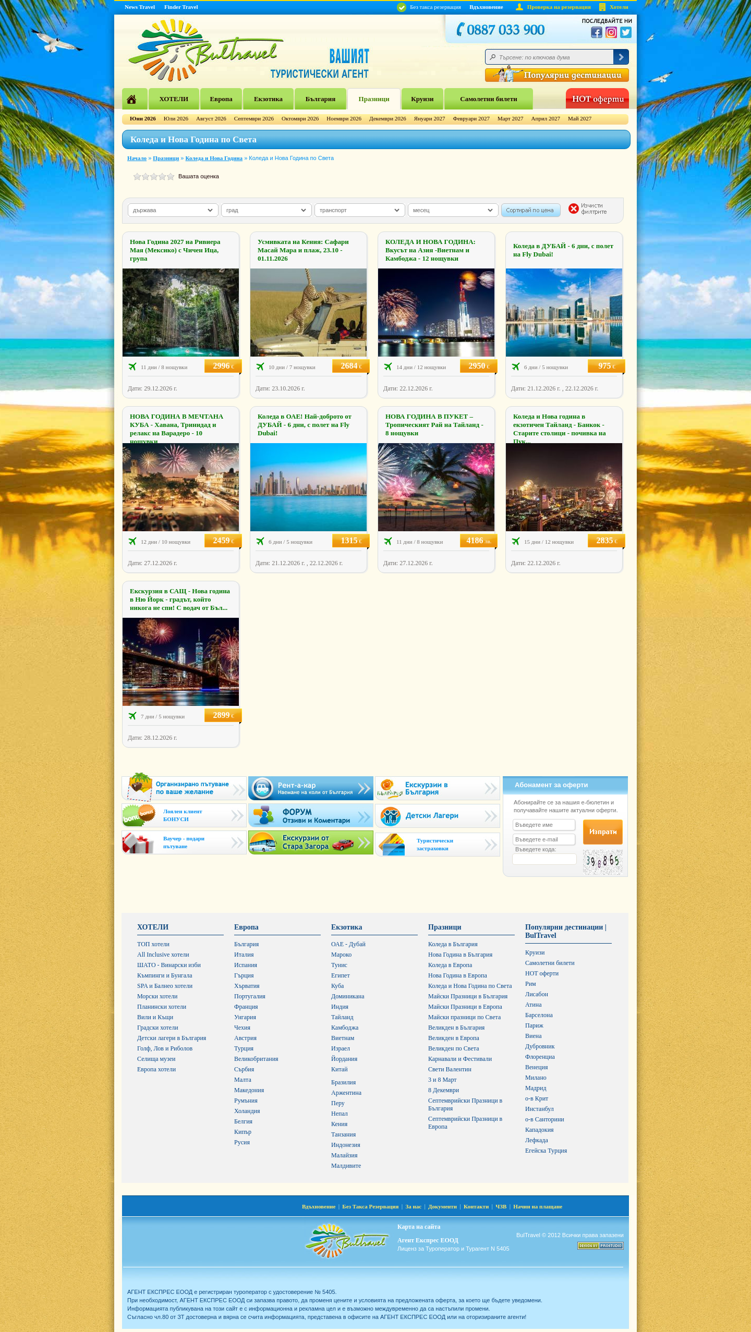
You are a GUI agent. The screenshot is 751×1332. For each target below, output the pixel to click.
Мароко (341, 954)
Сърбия (244, 1069)
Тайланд (342, 1017)
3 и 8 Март (442, 1079)
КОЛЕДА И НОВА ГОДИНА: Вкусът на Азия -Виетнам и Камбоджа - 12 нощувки (430, 250)
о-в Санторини (544, 1119)
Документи (442, 1206)
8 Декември (443, 1090)
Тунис (339, 965)
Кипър (242, 1131)
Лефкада (536, 1140)
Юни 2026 (143, 118)
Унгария (245, 1017)
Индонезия (345, 1144)
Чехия (242, 1027)
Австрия (245, 1038)
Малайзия (344, 1155)
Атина (533, 1004)
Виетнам (342, 1038)
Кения (339, 1124)
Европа (221, 99)
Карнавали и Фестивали (460, 1058)
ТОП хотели (153, 944)
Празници (374, 99)
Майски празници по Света (464, 1017)
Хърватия (247, 985)
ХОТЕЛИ (173, 99)
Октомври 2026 (300, 118)
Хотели (619, 7)
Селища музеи (156, 1058)
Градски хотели (157, 1027)
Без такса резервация (429, 7)
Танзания (343, 1134)
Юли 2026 (176, 118)
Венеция (536, 1067)
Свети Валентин (449, 1069)
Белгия (243, 1121)
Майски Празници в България (467, 996)
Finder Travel (181, 7)
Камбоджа (344, 1027)
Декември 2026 (387, 118)
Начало (137, 158)
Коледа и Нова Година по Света (470, 985)
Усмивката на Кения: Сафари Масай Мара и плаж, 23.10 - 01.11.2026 (303, 250)
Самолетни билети (488, 99)
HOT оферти (542, 973)
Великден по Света (453, 1048)
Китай (339, 1069)
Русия (242, 1142)
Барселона (539, 1015)
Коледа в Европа (450, 965)
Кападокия (539, 1129)
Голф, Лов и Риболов (164, 1048)
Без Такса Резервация (370, 1206)
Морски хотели (157, 996)
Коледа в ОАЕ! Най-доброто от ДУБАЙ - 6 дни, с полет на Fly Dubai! (305, 424)
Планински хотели (161, 1006)
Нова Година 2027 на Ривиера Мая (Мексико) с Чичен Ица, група (175, 250)
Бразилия (343, 1082)
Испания (245, 965)
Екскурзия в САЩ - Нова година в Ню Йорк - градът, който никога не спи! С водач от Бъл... (180, 599)
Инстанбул (539, 1109)
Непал (339, 1113)
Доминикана (348, 996)
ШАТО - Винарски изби (169, 965)
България (321, 99)
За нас (413, 1206)
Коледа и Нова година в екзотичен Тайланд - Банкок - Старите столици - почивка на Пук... (559, 428)
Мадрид (536, 1088)
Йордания (344, 1058)
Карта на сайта (418, 1226)
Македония (249, 1090)
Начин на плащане (537, 1206)
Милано (536, 1077)
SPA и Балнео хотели (164, 985)
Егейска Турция (546, 1150)
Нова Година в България (460, 954)
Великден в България (456, 1027)
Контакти (476, 1206)
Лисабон (536, 994)
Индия (339, 1006)
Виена (533, 1036)
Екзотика (268, 99)
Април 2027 (545, 118)
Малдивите (346, 1165)
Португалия (249, 996)
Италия (243, 954)
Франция (246, 1006)
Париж (534, 1025)
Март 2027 (511, 118)
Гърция (244, 975)
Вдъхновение (486, 7)
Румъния (246, 1100)
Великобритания (256, 1058)
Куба (337, 985)
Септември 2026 (254, 118)
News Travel (140, 7)
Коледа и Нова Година (214, 158)
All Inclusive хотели (163, 954)
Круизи (422, 99)
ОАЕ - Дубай (348, 944)
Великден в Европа (453, 1038)
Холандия (247, 1111)
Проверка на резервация (559, 7)
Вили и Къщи (155, 1017)
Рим (530, 983)
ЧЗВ (500, 1206)
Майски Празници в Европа (465, 1006)
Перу (338, 1103)
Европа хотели (156, 1069)
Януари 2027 (429, 118)
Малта (242, 1079)
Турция (243, 1048)
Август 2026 (211, 118)
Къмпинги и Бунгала (164, 975)
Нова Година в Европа (457, 975)
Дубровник (539, 1046)
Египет (340, 975)
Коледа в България (453, 944)
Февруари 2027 (471, 118)
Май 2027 (579, 118)
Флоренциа (540, 1056)
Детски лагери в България (171, 1038)
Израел (340, 1048)
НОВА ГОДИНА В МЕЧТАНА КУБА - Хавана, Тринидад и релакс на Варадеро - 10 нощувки (176, 428)
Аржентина (346, 1092)
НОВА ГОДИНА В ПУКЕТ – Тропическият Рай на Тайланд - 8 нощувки (434, 424)
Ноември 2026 (343, 118)
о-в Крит (536, 1098)
